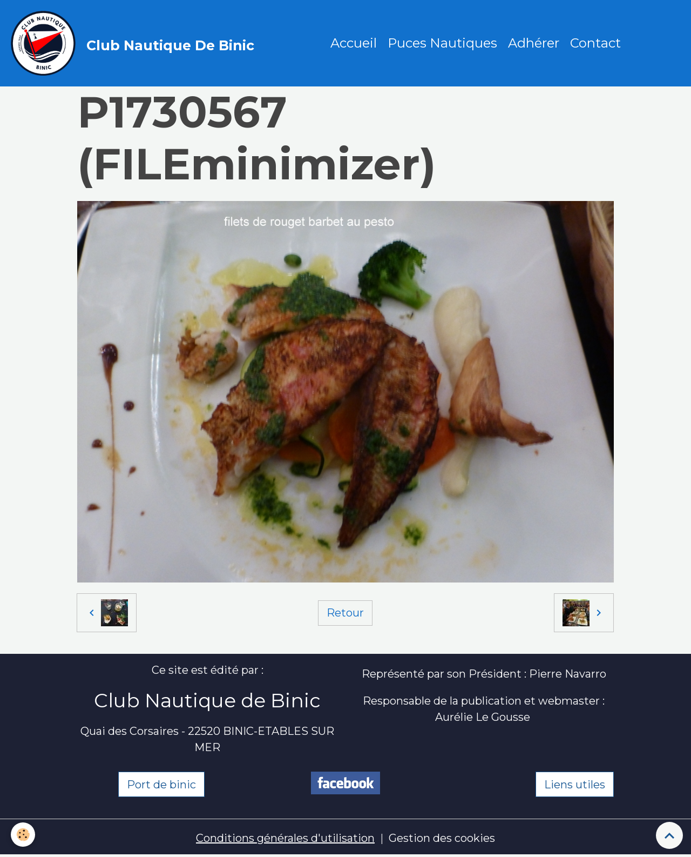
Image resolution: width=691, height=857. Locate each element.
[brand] (135, 43)
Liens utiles (574, 784)
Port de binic (161, 784)
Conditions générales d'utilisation (285, 838)
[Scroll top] (669, 835)
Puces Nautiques (442, 43)
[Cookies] (23, 834)
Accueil (353, 43)
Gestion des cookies (442, 838)
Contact (595, 43)
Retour (345, 612)
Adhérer (533, 43)
